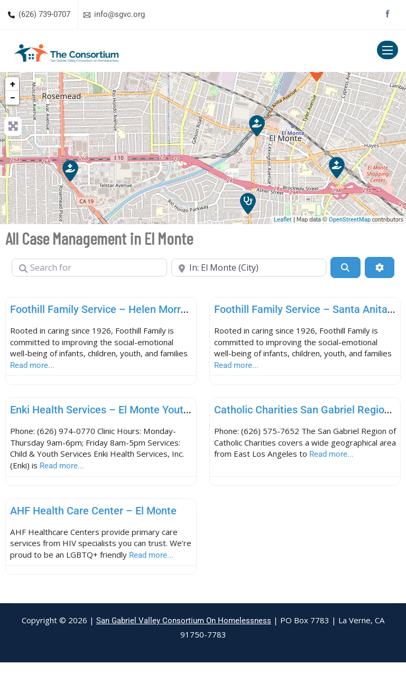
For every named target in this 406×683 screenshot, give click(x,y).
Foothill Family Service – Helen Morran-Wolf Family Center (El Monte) (173, 309)
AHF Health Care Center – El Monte (93, 516)
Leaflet (283, 219)
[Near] (249, 267)
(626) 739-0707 (44, 14)
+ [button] (12, 83)
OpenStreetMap (350, 219)
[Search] (345, 267)
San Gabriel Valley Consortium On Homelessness (183, 641)
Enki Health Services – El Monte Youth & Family (121, 413)
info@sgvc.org (119, 14)
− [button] (12, 97)
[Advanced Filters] (379, 267)
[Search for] (89, 267)
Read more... (66, 368)
